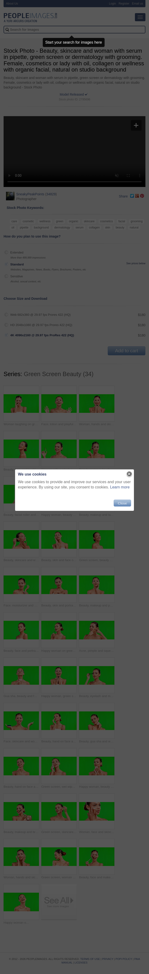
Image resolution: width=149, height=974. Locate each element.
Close (122, 503)
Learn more (120, 487)
